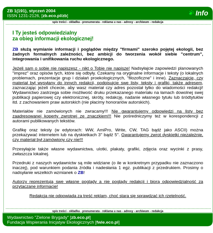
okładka (74, 22)
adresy (128, 22)
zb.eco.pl (80, 217)
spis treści (59, 22)
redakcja (157, 22)
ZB (15, 49)
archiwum (142, 22)
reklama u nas (111, 22)
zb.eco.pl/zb (55, 15)
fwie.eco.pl (107, 222)
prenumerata (91, 22)
